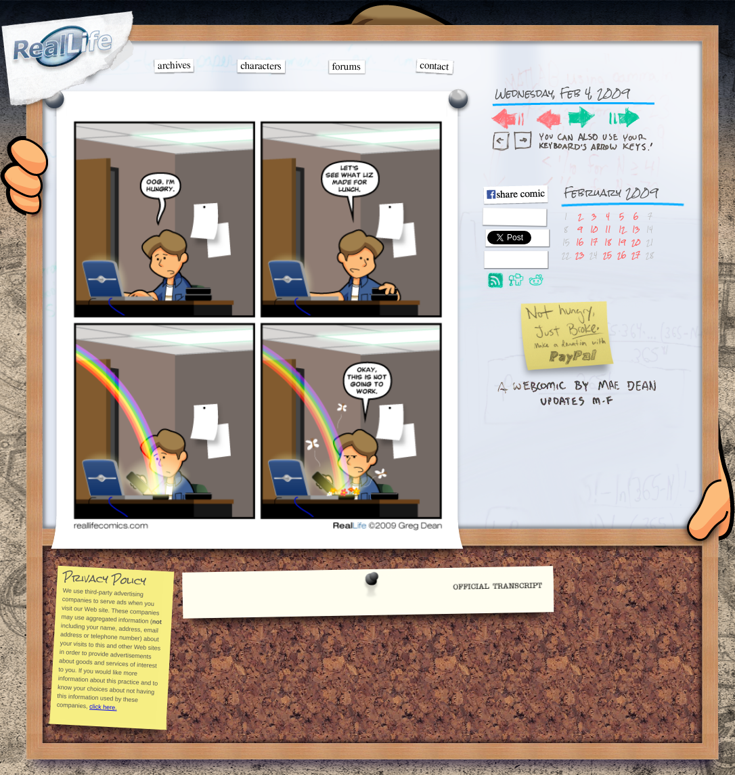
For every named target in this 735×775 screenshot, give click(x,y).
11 (607, 229)
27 (635, 254)
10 (594, 229)
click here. (102, 707)
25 (607, 254)
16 (579, 242)
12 (622, 229)
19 (621, 242)
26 (621, 254)
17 (594, 242)
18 (607, 242)
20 (635, 242)
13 (636, 229)
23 (579, 254)
